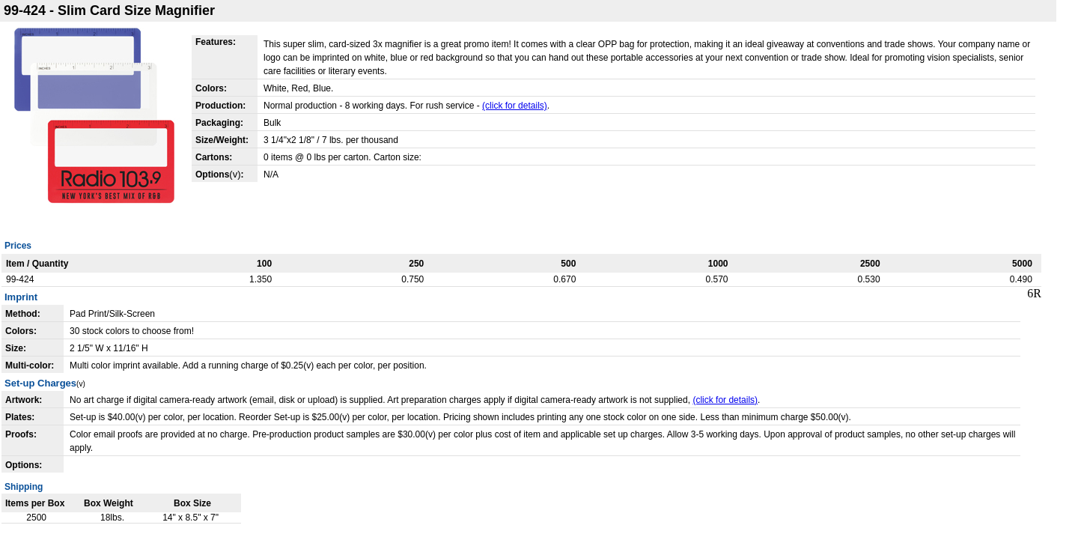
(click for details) (514, 105)
